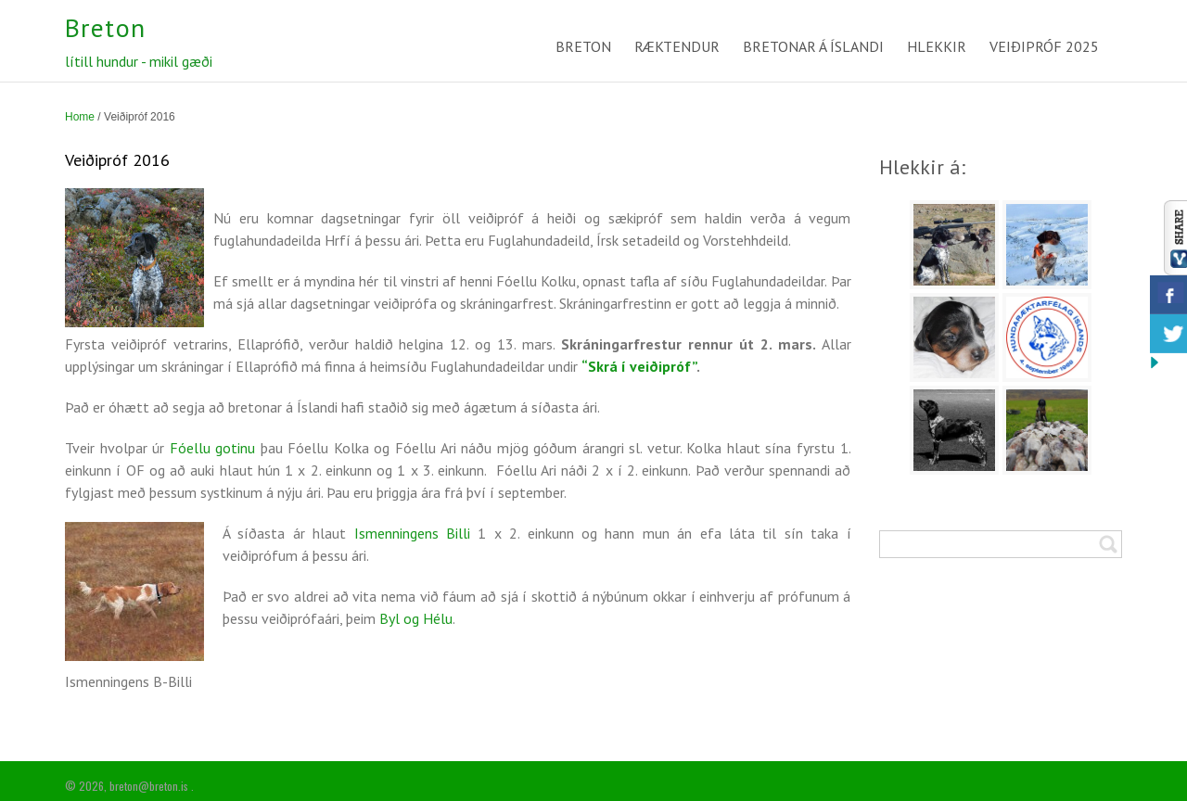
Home (80, 116)
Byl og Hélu (416, 618)
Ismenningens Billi (412, 533)
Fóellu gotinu (213, 448)
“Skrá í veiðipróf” (638, 366)
